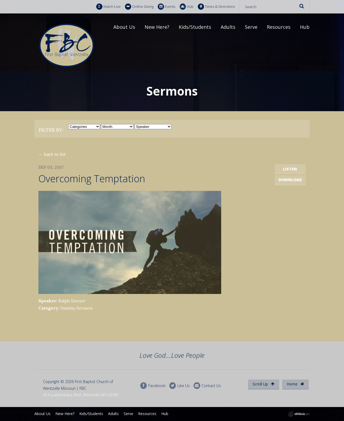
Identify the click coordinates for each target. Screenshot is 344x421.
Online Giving (139, 6)
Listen (290, 168)
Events (166, 6)
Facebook (153, 385)
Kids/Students (195, 27)
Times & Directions (216, 6)
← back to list (52, 154)
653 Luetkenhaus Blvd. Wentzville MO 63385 (81, 394)
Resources (279, 27)
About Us (124, 27)
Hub (187, 6)
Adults (228, 27)
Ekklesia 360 (299, 414)
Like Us (179, 385)
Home (295, 384)
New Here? (157, 27)
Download (290, 179)
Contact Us (207, 385)
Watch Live (108, 6)
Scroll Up (263, 384)
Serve (251, 27)
